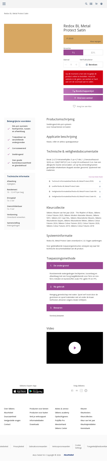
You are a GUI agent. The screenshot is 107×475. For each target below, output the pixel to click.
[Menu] (4, 4)
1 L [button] (73, 52)
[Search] (86, 3)
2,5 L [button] (93, 52)
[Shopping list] (91, 3)
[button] (101, 3)
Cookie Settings (78, 446)
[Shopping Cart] (96, 3)
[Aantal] (71, 64)
